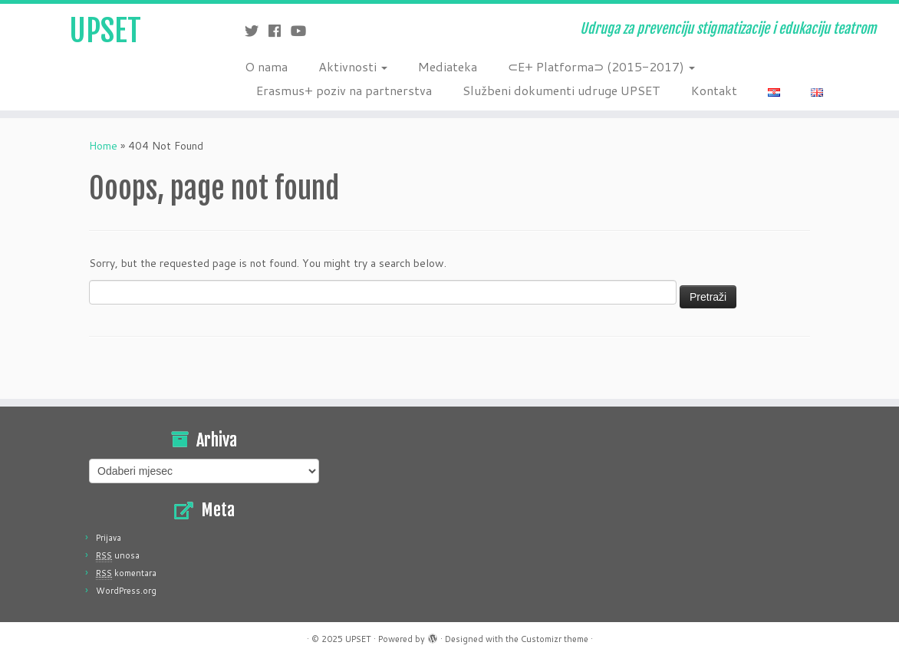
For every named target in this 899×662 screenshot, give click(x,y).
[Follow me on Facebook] (279, 31)
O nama (266, 66)
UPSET (105, 30)
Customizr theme (554, 639)
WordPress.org (126, 591)
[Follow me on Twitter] (256, 31)
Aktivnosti (352, 66)
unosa (118, 555)
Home (103, 145)
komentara (126, 573)
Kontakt (714, 90)
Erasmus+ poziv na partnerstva (344, 90)
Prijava (108, 538)
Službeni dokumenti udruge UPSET (561, 90)
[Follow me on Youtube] (303, 31)
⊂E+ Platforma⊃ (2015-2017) (601, 66)
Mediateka (447, 66)
